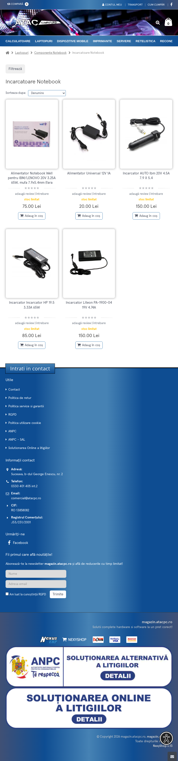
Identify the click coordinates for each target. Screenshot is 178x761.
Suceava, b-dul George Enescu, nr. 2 (37, 474)
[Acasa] (7, 52)
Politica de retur (19, 398)
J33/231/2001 (21, 522)
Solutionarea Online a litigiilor (29, 448)
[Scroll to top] (172, 756)
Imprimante (102, 41)
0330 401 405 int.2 (24, 486)
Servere (124, 41)
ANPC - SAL (16, 439)
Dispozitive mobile (72, 41)
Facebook (17, 543)
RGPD (12, 414)
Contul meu (112, 4)
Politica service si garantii (26, 406)
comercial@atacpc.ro (26, 498)
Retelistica (145, 41)
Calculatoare (18, 41)
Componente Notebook (50, 52)
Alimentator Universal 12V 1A (89, 173)
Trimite (58, 594)
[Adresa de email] (36, 584)
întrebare (42, 194)
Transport (135, 4)
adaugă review (25, 194)
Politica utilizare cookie (24, 423)
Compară (17, 4)
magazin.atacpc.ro (133, 736)
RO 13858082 (20, 510)
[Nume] (36, 574)
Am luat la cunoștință (28, 594)
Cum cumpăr (156, 4)
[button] (165, 738)
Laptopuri (43, 41)
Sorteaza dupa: (16, 93)
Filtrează (15, 69)
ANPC (12, 431)
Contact (14, 389)
